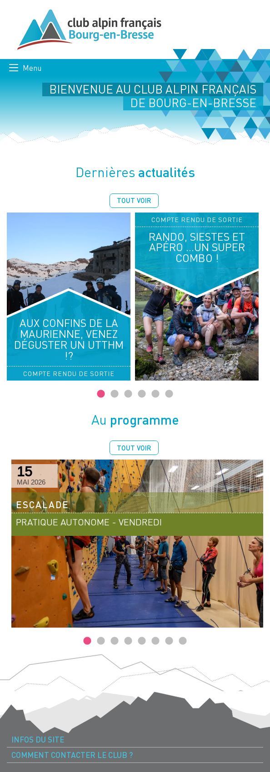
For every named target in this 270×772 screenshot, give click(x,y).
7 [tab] (169, 641)
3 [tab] (128, 394)
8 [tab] (182, 641)
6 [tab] (169, 394)
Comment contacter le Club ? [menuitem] (72, 755)
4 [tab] (141, 394)
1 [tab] (100, 394)
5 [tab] (155, 394)
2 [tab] (114, 394)
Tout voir (134, 200)
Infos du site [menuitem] (37, 739)
